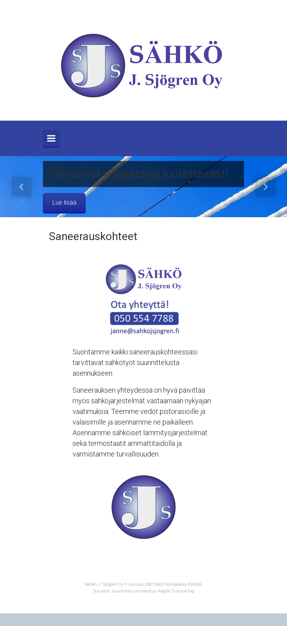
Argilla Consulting (176, 591)
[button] (21, 186)
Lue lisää (64, 203)
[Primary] (51, 138)
